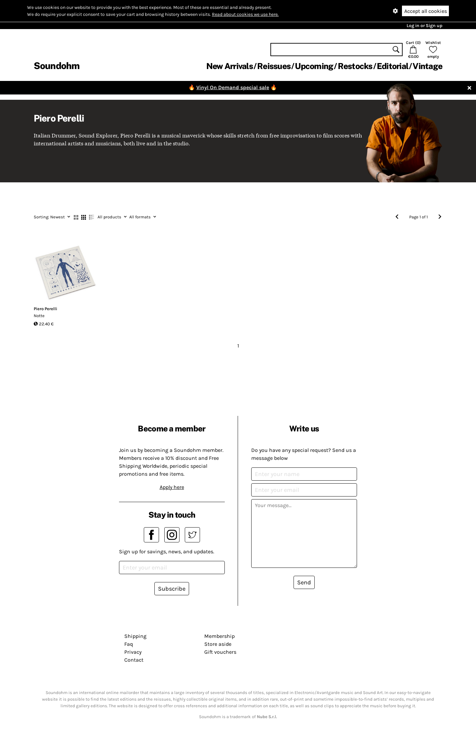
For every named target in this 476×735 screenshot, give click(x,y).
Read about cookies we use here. (245, 14)
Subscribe (171, 588)
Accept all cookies (425, 11)
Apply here (172, 487)
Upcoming (314, 66)
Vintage (427, 66)
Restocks (355, 66)
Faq (128, 644)
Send (304, 582)
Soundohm (56, 65)
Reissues (274, 66)
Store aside (217, 644)
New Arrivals (229, 66)
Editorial (392, 66)
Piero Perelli (45, 308)
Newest (52, 217)
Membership (219, 636)
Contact (133, 660)
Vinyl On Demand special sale (232, 87)
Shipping (135, 636)
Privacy (132, 652)
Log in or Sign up (424, 25)
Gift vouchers (220, 652)
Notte (39, 315)
